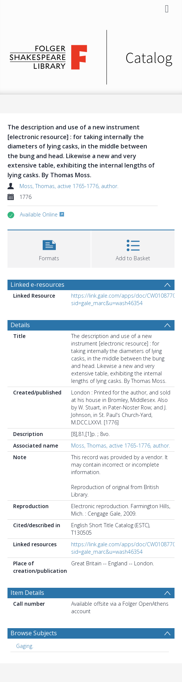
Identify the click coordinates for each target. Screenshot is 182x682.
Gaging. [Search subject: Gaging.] (24, 645)
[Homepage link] (91, 55)
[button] (49, 248)
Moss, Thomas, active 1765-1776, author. (68, 186)
